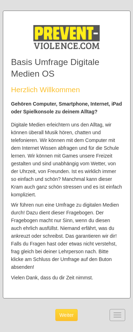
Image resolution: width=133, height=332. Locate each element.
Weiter (66, 315)
